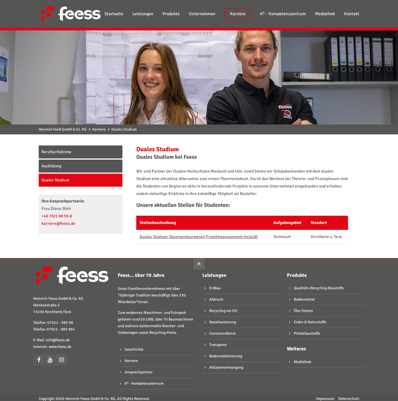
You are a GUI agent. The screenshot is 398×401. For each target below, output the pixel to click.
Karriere (99, 129)
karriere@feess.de (58, 223)
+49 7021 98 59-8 (56, 215)
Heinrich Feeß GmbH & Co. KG (63, 129)
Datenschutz (348, 398)
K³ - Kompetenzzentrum (144, 383)
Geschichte (134, 349)
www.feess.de (60, 346)
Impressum (325, 398)
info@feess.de (58, 340)
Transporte (218, 344)
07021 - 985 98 (60, 322)
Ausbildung (51, 165)
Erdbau (215, 288)
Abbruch (216, 299)
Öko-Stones (303, 310)
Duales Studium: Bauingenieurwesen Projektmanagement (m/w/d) (199, 236)
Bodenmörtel (304, 299)
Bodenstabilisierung (225, 356)
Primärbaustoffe (307, 333)
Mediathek (302, 362)
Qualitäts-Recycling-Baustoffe (319, 288)
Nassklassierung (222, 322)
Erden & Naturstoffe (310, 322)
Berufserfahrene (56, 151)
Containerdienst (222, 333)
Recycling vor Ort (223, 310)
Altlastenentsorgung (226, 367)
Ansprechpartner (139, 372)
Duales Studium (55, 180)
